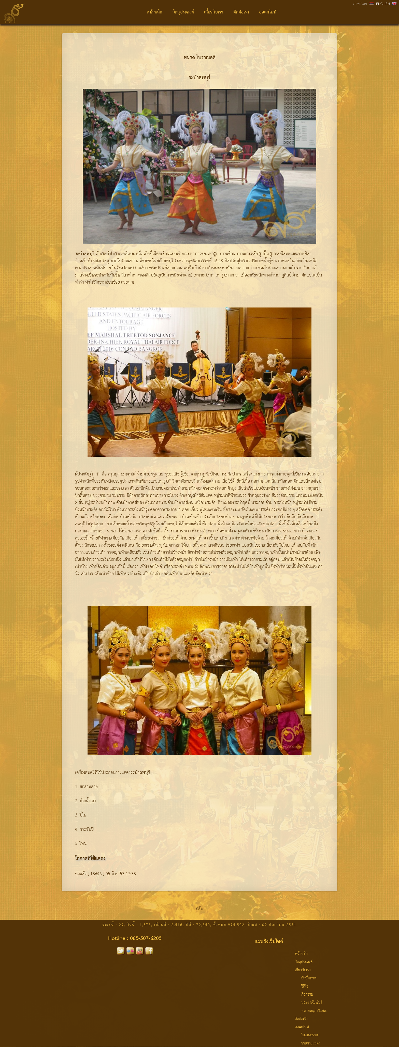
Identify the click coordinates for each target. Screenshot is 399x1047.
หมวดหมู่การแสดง (314, 1011)
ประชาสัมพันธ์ (311, 1003)
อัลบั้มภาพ (309, 978)
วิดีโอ (304, 986)
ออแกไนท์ (267, 12)
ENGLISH (383, 4)
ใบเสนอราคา (310, 1035)
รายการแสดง (310, 1043)
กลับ (199, 909)
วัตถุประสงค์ (183, 12)
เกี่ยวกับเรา (213, 12)
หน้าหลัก (154, 12)
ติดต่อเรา (241, 12)
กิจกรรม (307, 994)
